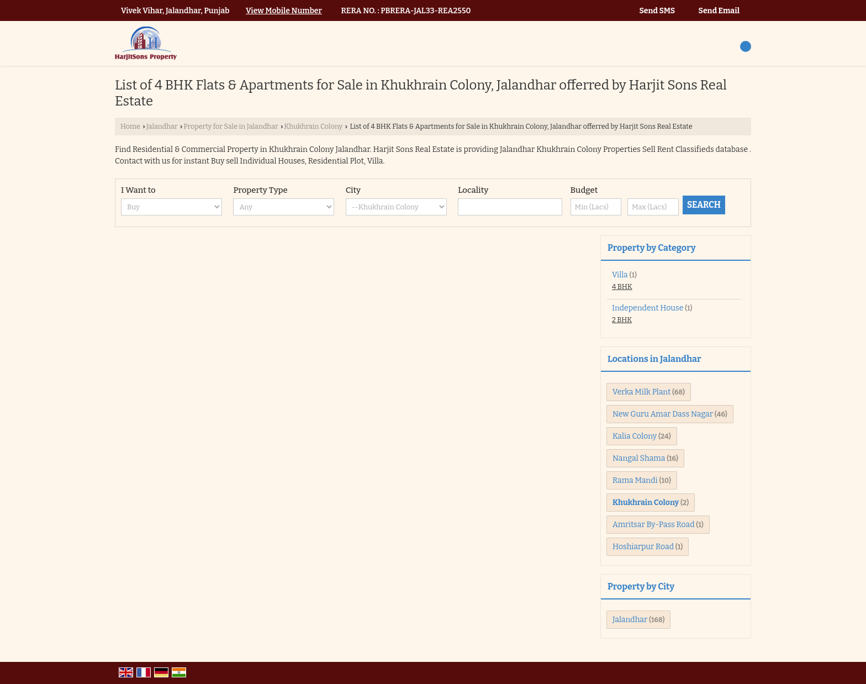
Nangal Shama (638, 458)
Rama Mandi (635, 480)
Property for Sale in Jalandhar (230, 126)
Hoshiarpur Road (643, 546)
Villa (620, 275)
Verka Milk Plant (641, 392)
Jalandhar (162, 126)
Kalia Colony (634, 436)
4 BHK (622, 286)
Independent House (647, 308)
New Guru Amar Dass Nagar (662, 414)
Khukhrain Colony (313, 126)
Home (130, 126)
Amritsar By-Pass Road (653, 524)
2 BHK (622, 319)
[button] (284, 10)
